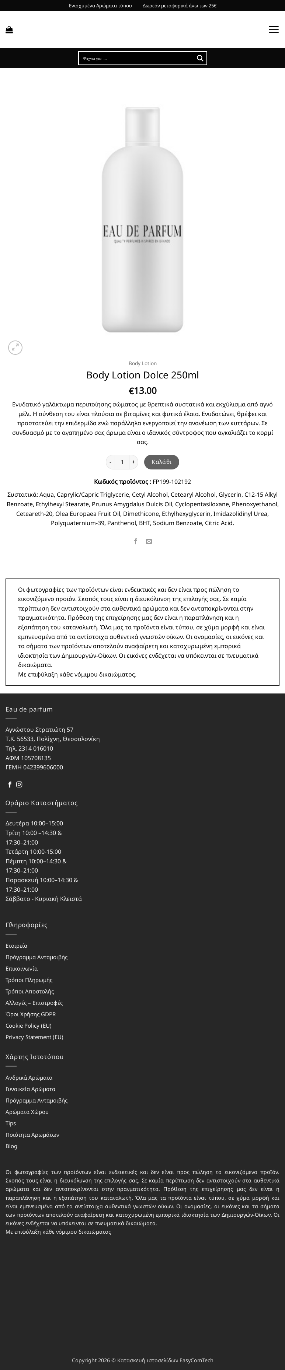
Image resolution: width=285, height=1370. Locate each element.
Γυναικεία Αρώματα (30, 1089)
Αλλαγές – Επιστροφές (34, 1002)
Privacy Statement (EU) (34, 1037)
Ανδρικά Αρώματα (29, 1077)
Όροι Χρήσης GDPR (31, 1014)
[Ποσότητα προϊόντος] (122, 462)
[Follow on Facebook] (10, 785)
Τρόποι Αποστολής (30, 991)
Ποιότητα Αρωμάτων (32, 1134)
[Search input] (137, 58)
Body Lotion (143, 363)
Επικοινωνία (22, 968)
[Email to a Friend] (149, 542)
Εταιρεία (16, 945)
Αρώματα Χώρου (27, 1111)
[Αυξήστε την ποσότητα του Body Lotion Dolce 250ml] (133, 462)
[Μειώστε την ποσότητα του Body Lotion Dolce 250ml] (110, 462)
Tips (11, 1123)
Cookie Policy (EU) (29, 1025)
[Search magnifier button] (200, 58)
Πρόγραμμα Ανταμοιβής (36, 957)
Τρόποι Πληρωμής (29, 979)
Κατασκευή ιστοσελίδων (147, 1360)
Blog (11, 1146)
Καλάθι (162, 462)
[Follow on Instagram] (19, 785)
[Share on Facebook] (136, 542)
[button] (9, 29)
